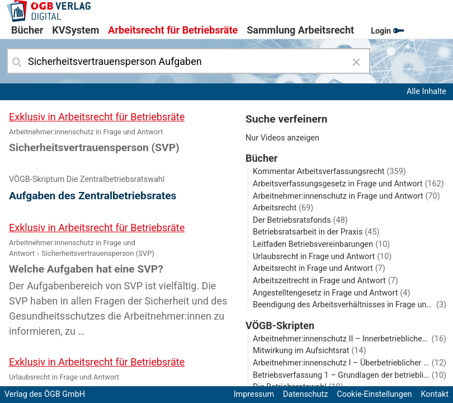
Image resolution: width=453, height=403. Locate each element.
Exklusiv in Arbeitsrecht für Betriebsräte (97, 117)
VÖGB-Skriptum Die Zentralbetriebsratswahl (86, 179)
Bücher (27, 30)
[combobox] (188, 61)
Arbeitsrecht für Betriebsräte (173, 30)
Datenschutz (305, 394)
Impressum (254, 394)
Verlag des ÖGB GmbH (44, 394)
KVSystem (75, 30)
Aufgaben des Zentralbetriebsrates (92, 195)
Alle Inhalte (426, 91)
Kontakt (435, 394)
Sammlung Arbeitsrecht (300, 30)
